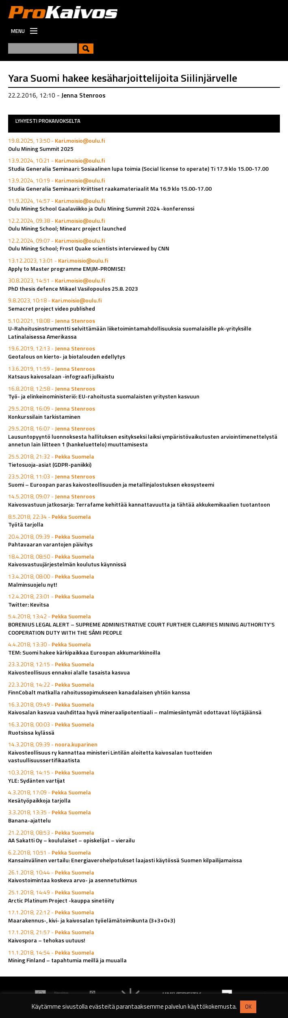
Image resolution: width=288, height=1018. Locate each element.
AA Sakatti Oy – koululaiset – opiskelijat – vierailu (71, 840)
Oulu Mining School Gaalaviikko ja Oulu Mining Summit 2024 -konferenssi (101, 208)
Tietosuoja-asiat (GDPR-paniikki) (49, 464)
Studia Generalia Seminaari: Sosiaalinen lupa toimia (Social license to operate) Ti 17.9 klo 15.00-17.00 (138, 168)
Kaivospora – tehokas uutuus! (46, 940)
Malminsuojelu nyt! (32, 584)
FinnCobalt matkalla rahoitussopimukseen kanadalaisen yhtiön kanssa (99, 692)
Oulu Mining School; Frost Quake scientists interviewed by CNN (88, 248)
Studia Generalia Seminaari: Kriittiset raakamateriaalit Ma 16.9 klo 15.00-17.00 (110, 188)
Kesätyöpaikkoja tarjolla (39, 800)
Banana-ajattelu (29, 820)
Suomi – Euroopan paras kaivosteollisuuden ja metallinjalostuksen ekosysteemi (111, 484)
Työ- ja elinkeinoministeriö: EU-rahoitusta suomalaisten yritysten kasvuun (103, 396)
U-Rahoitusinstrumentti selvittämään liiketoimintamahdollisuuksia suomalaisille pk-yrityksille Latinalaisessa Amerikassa (129, 332)
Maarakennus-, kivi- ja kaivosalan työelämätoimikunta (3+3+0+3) (91, 920)
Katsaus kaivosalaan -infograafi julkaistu (61, 376)
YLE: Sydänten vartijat (36, 780)
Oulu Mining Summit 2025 (41, 148)
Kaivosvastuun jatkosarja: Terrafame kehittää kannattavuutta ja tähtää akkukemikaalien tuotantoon (139, 504)
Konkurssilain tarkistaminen (44, 416)
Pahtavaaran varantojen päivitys (50, 544)
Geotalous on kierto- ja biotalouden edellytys (66, 356)
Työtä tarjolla (25, 524)
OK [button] (248, 1007)
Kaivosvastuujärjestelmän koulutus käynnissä (67, 564)
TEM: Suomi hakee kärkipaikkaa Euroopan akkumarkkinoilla (84, 652)
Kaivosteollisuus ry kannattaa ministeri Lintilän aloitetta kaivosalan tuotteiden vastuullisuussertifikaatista (110, 756)
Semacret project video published (51, 308)
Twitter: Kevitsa (28, 604)
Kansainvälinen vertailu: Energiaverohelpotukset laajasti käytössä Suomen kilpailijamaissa (125, 860)
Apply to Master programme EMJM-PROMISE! (67, 268)
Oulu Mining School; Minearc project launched (67, 228)
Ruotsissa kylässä (31, 732)
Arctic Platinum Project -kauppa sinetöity (61, 900)
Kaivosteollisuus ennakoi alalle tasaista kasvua (69, 672)
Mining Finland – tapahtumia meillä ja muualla (67, 960)
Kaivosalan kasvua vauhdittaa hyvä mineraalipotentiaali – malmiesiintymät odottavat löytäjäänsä (135, 712)
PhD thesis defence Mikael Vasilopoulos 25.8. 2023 (73, 288)
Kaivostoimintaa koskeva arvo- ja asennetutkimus (72, 880)
